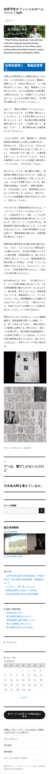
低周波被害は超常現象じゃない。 (22, 620)
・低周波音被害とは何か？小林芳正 (20, 590)
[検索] (42, 510)
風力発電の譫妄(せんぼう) (18, 616)
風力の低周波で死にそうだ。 (20, 623)
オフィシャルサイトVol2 (15, 758)
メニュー (8, 20)
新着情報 (27, 448)
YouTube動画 (10, 531)
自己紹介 (8, 745)
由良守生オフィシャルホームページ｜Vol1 (20, 766)
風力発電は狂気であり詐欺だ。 (21, 627)
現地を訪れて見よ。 (15, 612)
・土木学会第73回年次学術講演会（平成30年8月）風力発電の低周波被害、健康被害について (24, 579)
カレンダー (11, 657)
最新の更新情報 (13, 609)
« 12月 (23, 697)
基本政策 (8, 751)
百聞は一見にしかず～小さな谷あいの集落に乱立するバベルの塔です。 (24, 731)
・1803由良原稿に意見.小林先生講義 (21, 594)
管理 (5, 448)
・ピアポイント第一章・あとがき (19, 586)
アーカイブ (11, 642)
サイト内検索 (10, 505)
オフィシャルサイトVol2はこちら (24, 715)
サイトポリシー (11, 739)
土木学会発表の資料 (13, 556)
